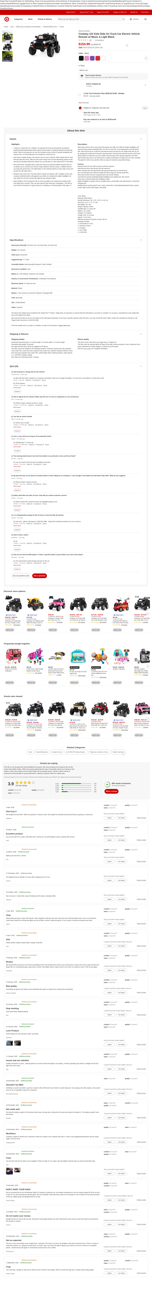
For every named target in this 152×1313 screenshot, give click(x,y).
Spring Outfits (32, 6)
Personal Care (129, 1)
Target (6, 26)
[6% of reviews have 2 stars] (76, 789)
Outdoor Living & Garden (83, 1)
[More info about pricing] (127, 45)
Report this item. (64, 325)
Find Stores (8, 8)
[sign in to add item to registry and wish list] (145, 108)
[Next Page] (146, 58)
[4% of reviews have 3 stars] (76, 788)
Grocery (96, 1)
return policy (87, 348)
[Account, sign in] (134, 19)
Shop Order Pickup (106, 6)
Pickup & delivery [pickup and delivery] (46, 19)
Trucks (61, 26)
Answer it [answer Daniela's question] (17, 529)
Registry (135, 6)
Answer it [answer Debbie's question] (17, 451)
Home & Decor (56, 1)
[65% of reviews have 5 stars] (76, 784)
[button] (10, 615)
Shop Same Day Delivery (122, 6)
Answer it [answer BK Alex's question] (17, 470)
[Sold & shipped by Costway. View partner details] (113, 85)
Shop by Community (135, 3)
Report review (141, 818)
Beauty (121, 1)
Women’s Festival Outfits (60, 6)
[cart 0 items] (145, 19)
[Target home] (6, 19)
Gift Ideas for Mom (44, 6)
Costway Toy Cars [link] (57, 752)
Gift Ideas (97, 3)
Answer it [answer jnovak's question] (17, 490)
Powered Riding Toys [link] (42, 752)
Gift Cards (105, 3)
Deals (7, 6)
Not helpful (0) (37, 380)
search (124, 19)
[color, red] (97, 58)
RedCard (141, 6)
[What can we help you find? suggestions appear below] (91, 19)
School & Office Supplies (34, 3)
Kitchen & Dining (68, 1)
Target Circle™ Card (86, 12)
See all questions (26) (21, 576)
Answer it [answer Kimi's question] (17, 411)
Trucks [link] (30, 752)
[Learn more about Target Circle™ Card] (113, 113)
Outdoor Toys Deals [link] (118, 752)
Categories (19, 19)
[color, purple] (92, 58)
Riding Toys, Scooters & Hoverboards (28, 26)
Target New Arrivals (7, 1)
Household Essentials (107, 1)
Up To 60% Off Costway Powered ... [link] (76, 752)
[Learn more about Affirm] (113, 120)
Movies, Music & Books (74, 3)
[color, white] (103, 58)
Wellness (15, 3)
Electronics (51, 3)
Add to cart (83, 70)
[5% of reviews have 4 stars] (76, 786)
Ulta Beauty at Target (120, 3)
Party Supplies (88, 3)
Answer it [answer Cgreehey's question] (17, 569)
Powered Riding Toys (50, 26)
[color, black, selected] (81, 58)
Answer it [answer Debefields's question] (17, 549)
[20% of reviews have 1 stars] (76, 791)
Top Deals (73, 6)
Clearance (13, 6)
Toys (45, 3)
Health (9, 3)
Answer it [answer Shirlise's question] (17, 510)
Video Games (61, 3)
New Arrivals (22, 6)
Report (44, 380)
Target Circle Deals (84, 6)
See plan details (95, 96)
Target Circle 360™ (103, 12)
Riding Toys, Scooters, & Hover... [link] (99, 752)
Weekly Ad (95, 6)
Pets (110, 3)
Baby (117, 1)
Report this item (84, 102)
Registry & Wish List (119, 12)
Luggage (22, 3)
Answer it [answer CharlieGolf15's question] (17, 391)
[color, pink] (86, 58)
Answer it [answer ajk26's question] (17, 431)
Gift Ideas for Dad (21, 1)
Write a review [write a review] (111, 791)
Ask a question (40, 576)
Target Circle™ (71, 12)
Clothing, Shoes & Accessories (39, 1)
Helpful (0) (28, 380)
